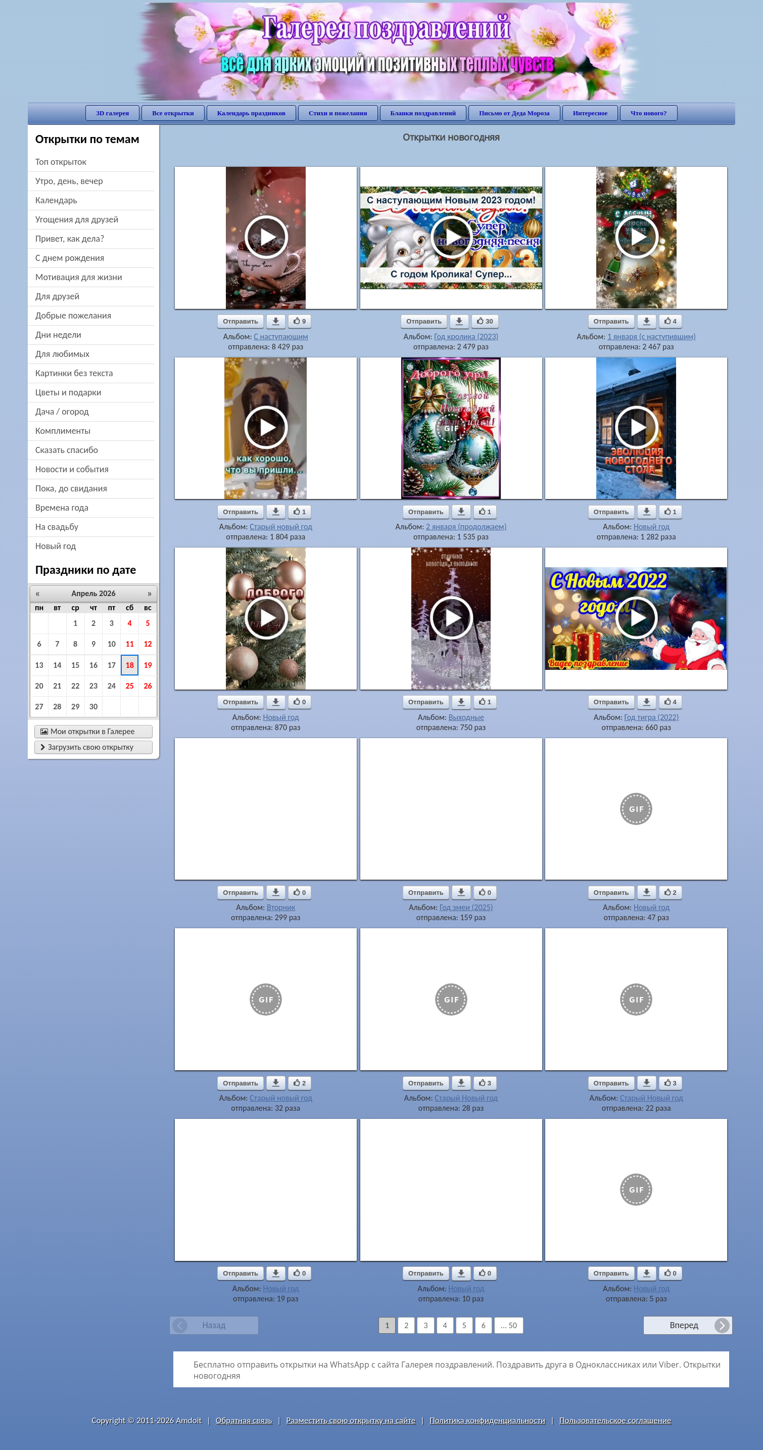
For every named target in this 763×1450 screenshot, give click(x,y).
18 (130, 665)
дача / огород (62, 411)
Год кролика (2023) (466, 336)
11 (130, 644)
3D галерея (112, 113)
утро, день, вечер (69, 181)
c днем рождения (69, 257)
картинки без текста (74, 373)
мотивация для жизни (78, 277)
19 (148, 665)
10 (112, 644)
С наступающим (281, 336)
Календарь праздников (251, 113)
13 (39, 665)
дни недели (58, 334)
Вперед (684, 1325)
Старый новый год (281, 526)
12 (148, 644)
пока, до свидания (71, 488)
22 (75, 686)
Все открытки (173, 113)
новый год (55, 546)
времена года (61, 507)
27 (39, 706)
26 (148, 686)
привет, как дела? (70, 238)
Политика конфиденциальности (487, 1420)
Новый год (652, 526)
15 (75, 665)
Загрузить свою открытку (86, 747)
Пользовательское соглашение (615, 1420)
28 (57, 706)
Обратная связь (244, 1420)
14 (57, 665)
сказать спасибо (66, 450)
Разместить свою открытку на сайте (350, 1420)
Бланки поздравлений (423, 113)
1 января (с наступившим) (651, 336)
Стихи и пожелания (338, 113)
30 (93, 706)
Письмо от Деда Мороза (514, 113)
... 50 (509, 1325)
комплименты (62, 430)
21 (57, 686)
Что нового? (648, 113)
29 (75, 706)
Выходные (466, 717)
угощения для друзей (76, 219)
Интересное (590, 113)
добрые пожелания (73, 315)
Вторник (281, 907)
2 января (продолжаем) (466, 526)
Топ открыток (60, 161)
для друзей (57, 296)
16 (93, 665)
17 (112, 665)
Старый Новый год (466, 1098)
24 (112, 686)
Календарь (56, 200)
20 (39, 686)
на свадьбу (56, 526)
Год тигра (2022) (652, 717)
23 (93, 686)
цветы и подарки (68, 392)
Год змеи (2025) (466, 907)
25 (130, 686)
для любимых (62, 353)
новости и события (72, 469)
